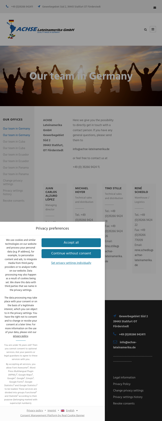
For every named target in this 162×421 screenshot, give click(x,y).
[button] (81, 234)
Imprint (80, 265)
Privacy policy (63, 265)
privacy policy (101, 198)
